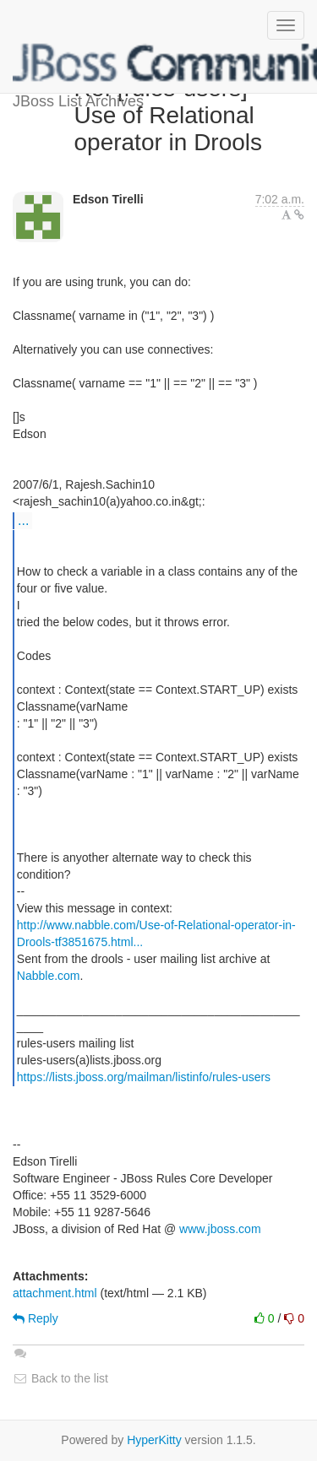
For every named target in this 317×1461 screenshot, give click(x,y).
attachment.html (55, 1293)
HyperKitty (154, 1440)
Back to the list (60, 1378)
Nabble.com (48, 975)
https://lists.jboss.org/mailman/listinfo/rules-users (144, 1077)
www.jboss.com (219, 1229)
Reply (35, 1318)
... (23, 520)
